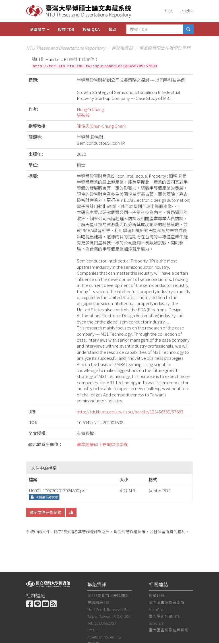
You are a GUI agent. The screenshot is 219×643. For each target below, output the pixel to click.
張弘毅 (83, 115)
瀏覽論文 (39, 29)
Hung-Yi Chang (90, 109)
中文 (169, 10)
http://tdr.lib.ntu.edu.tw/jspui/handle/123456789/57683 (130, 412)
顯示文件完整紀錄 (45, 512)
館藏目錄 (157, 595)
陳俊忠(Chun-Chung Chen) (101, 126)
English (187, 10)
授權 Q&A (91, 29)
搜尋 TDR (66, 29)
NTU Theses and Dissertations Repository (65, 48)
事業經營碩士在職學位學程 (164, 48)
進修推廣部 (122, 48)
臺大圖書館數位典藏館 (169, 630)
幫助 (112, 29)
